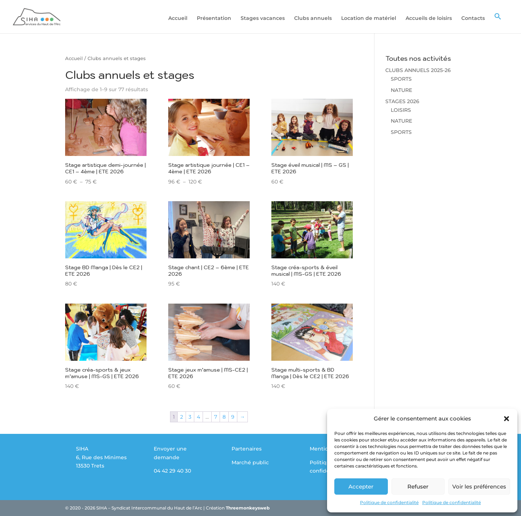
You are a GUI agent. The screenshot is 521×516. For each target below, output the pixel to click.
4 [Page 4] (198, 417)
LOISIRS (401, 110)
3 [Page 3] (190, 417)
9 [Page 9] (232, 417)
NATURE (401, 90)
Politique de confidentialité (389, 502)
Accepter (360, 486)
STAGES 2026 (402, 101)
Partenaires (247, 448)
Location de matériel (368, 18)
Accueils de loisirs (429, 18)
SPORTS (401, 79)
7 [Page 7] (215, 417)
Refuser (417, 486)
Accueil (177, 18)
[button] (506, 418)
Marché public (250, 462)
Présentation (214, 18)
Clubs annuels (313, 18)
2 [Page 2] (181, 417)
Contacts (473, 18)
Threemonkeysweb (248, 508)
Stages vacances (263, 18)
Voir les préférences (479, 486)
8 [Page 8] (224, 417)
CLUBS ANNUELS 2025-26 (418, 70)
